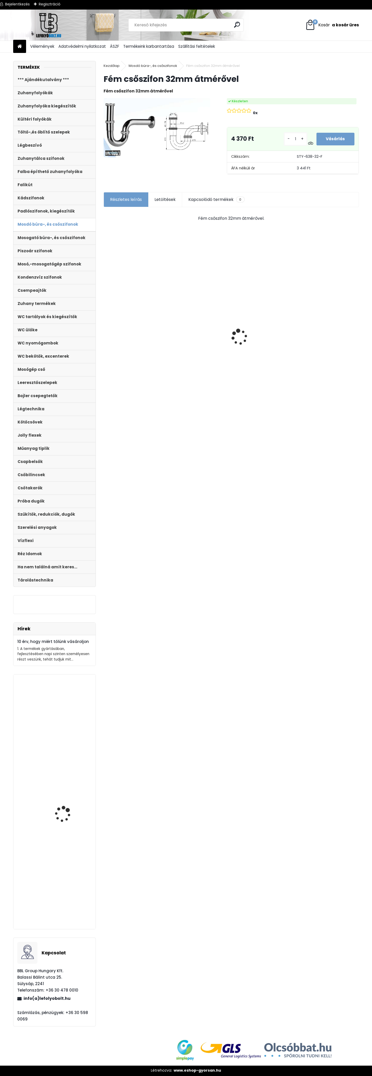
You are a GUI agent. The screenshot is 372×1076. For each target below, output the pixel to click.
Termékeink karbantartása (148, 46)
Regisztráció (49, 4)
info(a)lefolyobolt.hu (47, 998)
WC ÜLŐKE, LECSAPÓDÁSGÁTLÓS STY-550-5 (324, 328)
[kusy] (294, 139)
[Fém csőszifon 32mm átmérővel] (157, 127)
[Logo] (48, 25)
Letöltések (165, 199)
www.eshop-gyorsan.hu (197, 1070)
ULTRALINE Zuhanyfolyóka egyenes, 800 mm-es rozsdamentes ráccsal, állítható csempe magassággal (260, 356)
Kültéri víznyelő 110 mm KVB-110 (199, 318)
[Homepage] (19, 46)
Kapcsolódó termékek (216, 200)
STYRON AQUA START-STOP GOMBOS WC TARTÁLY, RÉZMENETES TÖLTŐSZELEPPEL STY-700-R (67, 797)
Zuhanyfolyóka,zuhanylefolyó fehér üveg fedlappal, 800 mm (53, 740)
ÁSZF (114, 46)
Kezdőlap (112, 65)
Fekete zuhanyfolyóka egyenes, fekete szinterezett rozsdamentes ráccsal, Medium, (68, 896)
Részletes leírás (126, 199)
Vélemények (42, 46)
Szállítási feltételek (196, 46)
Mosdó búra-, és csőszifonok (153, 65)
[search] (238, 25)
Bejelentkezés (17, 4)
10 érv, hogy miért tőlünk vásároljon (53, 641)
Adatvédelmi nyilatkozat (82, 46)
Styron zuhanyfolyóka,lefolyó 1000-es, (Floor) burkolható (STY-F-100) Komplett (135, 343)
